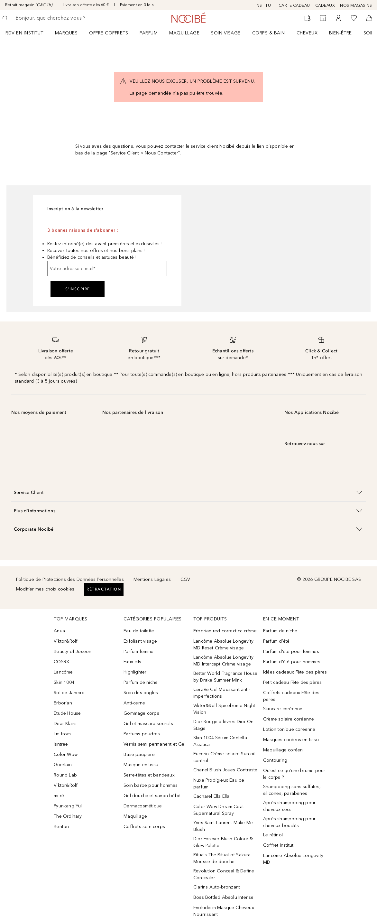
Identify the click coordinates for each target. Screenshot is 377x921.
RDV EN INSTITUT (24, 33)
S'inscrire (77, 289)
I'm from (62, 734)
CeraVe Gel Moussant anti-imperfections (221, 693)
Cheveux (307, 33)
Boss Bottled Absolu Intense (223, 897)
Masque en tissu (141, 765)
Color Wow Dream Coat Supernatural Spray (218, 810)
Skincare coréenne (282, 709)
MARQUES (66, 33)
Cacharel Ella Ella (211, 796)
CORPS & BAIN (268, 33)
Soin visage (226, 33)
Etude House (67, 713)
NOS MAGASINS (356, 5)
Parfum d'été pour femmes (291, 651)
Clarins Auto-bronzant (216, 887)
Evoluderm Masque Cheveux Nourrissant (223, 911)
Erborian (63, 703)
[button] (188, 492)
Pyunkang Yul (68, 806)
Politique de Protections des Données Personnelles (70, 579)
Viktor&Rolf (66, 641)
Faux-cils (132, 662)
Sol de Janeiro (69, 692)
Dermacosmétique (143, 806)
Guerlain (63, 765)
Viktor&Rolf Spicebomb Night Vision (224, 709)
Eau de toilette (139, 631)
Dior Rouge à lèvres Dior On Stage (223, 725)
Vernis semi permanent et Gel (155, 744)
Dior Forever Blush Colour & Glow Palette (223, 842)
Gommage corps (141, 713)
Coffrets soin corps (144, 826)
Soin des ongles (141, 692)
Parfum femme (138, 651)
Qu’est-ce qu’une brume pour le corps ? (294, 774)
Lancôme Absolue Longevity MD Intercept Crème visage (223, 661)
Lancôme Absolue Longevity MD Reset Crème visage (223, 644)
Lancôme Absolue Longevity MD (293, 859)
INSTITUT (264, 5)
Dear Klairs (65, 723)
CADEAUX (325, 5)
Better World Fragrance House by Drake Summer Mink (225, 677)
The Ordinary (68, 816)
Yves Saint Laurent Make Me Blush (223, 826)
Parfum (149, 33)
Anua (59, 631)
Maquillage (184, 33)
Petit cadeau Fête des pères (292, 682)
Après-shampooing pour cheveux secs (289, 806)
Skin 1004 (64, 682)
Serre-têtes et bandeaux (149, 775)
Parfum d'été (276, 641)
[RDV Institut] (307, 18)
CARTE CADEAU (294, 5)
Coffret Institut (278, 845)
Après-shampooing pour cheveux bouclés (289, 822)
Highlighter (135, 672)
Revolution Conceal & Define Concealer (223, 874)
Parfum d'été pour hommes (291, 662)
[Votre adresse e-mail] (107, 268)
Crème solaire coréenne (288, 719)
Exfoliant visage (140, 641)
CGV (185, 579)
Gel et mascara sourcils (148, 723)
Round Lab (65, 775)
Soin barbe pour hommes (151, 785)
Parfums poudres (142, 734)
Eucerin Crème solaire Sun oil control (224, 757)
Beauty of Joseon (72, 651)
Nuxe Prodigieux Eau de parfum (218, 783)
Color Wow (66, 754)
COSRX (61, 662)
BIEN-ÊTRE (340, 33)
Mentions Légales (152, 579)
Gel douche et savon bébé (152, 795)
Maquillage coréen (283, 750)
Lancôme (63, 672)
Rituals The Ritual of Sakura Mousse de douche (222, 858)
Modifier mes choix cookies (45, 589)
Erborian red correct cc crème (225, 631)
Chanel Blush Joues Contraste (225, 770)
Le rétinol (273, 835)
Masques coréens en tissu (291, 739)
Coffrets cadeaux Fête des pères (291, 696)
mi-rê (59, 795)
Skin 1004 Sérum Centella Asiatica (220, 741)
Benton (61, 826)
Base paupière (139, 754)
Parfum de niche (141, 682)
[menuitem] (28, 33)
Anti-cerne (134, 703)
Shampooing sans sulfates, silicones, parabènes (292, 790)
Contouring (275, 760)
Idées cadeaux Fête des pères (295, 672)
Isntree (61, 744)
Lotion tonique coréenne (289, 729)
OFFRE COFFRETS (108, 33)
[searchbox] (61, 18)
